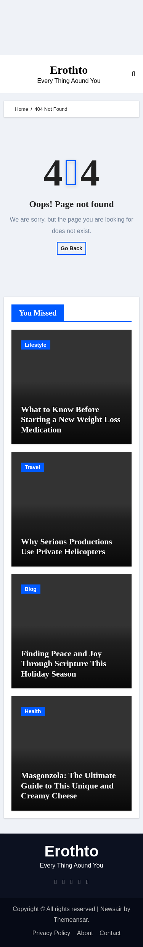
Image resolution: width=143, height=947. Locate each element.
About (85, 933)
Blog (31, 589)
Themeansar (71, 919)
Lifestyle (36, 345)
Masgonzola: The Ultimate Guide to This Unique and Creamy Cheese (68, 785)
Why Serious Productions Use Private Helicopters (66, 546)
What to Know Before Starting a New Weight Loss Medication (71, 419)
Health (33, 711)
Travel (32, 467)
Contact (110, 933)
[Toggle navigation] (10, 74)
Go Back (71, 248)
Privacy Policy (51, 933)
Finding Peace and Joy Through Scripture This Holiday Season (63, 663)
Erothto (69, 69)
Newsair (111, 909)
